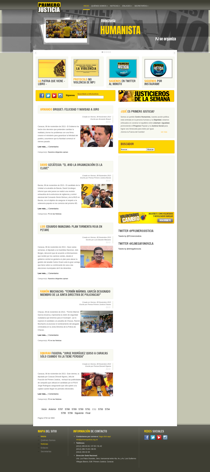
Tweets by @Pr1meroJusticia (129, 236)
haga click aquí (105, 436)
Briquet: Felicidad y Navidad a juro (69, 109)
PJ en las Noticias (54, 214)
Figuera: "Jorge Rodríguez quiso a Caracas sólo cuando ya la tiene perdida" (74, 355)
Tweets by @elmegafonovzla (129, 249)
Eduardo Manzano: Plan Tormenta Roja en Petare (71, 228)
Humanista (120, 30)
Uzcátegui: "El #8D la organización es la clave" (71, 166)
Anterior (52, 409)
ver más (164, 132)
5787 (60, 409)
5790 (81, 409)
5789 (74, 409)
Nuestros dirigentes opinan (58, 152)
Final (88, 413)
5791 (87, 409)
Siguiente (79, 413)
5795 (63, 413)
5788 (67, 409)
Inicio (44, 409)
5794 (107, 409)
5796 (70, 413)
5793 (100, 409)
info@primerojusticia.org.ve (87, 440)
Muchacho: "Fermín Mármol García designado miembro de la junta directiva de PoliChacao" (75, 293)
